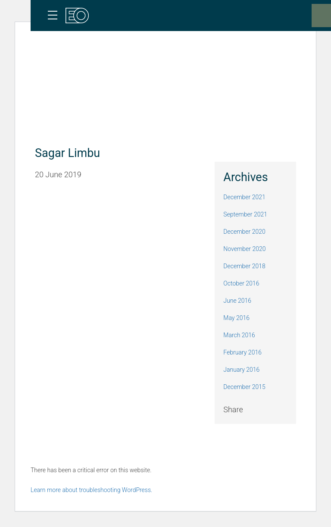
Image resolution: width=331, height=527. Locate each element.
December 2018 (244, 266)
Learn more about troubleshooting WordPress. (91, 489)
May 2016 (236, 317)
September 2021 (245, 214)
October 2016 (241, 283)
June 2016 (237, 300)
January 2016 (241, 369)
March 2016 (239, 335)
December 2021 (244, 197)
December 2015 (244, 386)
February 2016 (242, 352)
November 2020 (244, 248)
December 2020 (244, 231)
